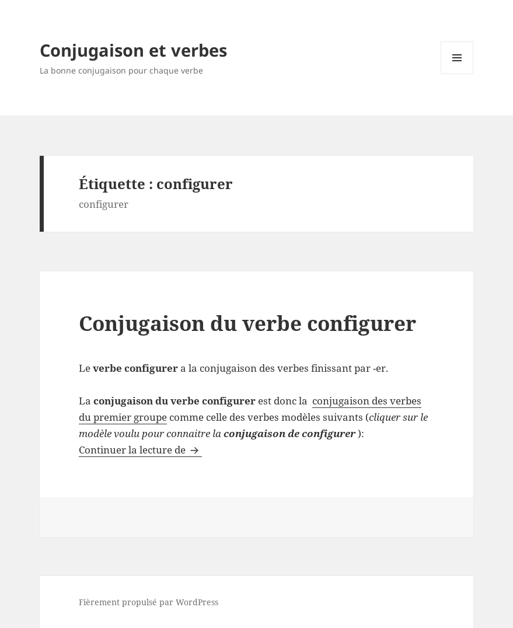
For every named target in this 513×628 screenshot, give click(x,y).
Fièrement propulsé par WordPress (148, 602)
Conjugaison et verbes (133, 50)
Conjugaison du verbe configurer (247, 323)
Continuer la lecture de (140, 449)
